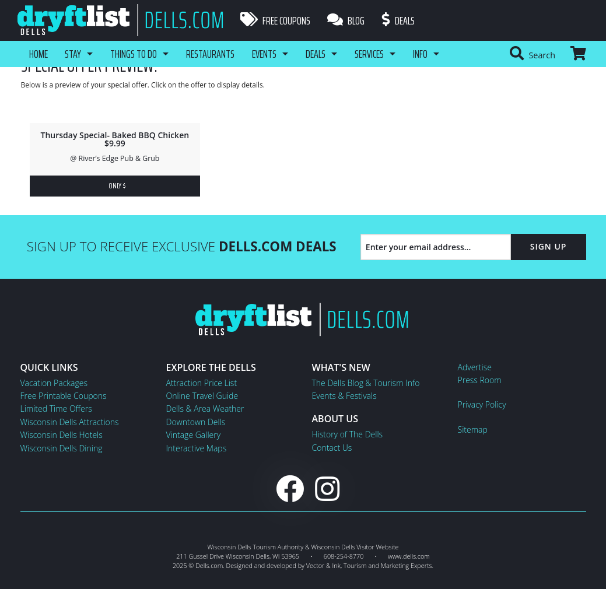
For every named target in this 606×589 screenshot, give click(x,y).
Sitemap (473, 429)
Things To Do (134, 53)
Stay (73, 53)
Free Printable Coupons (63, 395)
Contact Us (332, 447)
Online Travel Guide (202, 395)
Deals (399, 20)
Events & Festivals (344, 395)
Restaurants (211, 53)
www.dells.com (409, 556)
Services (369, 53)
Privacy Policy (482, 404)
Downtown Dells (196, 421)
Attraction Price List (201, 382)
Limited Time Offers (56, 408)
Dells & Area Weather (205, 408)
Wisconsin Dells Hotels (61, 434)
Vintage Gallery (193, 434)
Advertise (475, 367)
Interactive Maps (196, 448)
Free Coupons (275, 20)
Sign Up (548, 246)
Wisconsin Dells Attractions (69, 421)
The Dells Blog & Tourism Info (366, 382)
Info (421, 53)
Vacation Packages (53, 382)
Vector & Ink (323, 565)
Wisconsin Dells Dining (61, 448)
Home (38, 53)
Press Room (480, 379)
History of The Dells (347, 434)
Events (265, 53)
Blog (346, 20)
